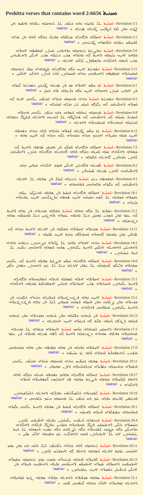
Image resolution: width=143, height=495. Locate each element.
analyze (62, 27)
